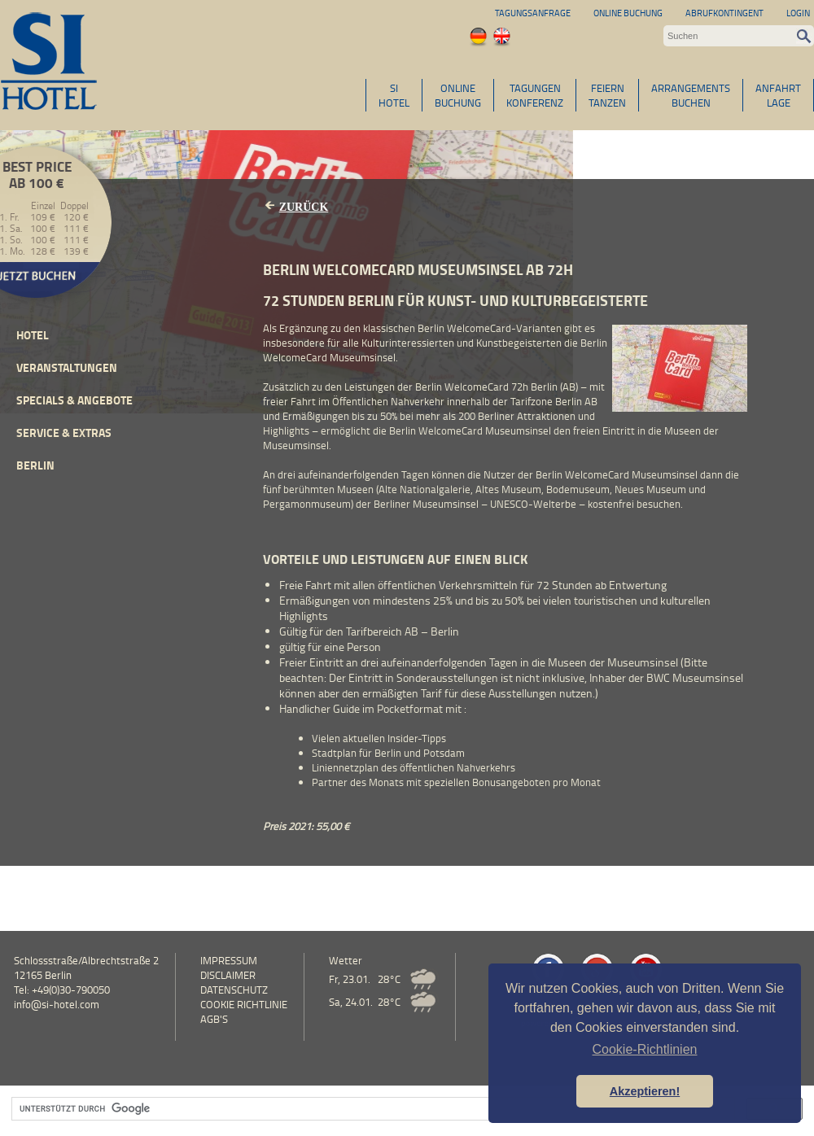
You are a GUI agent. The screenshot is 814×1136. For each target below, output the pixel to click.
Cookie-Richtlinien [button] (645, 1049)
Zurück (304, 207)
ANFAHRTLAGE (778, 95)
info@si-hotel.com (56, 1004)
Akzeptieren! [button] (645, 1091)
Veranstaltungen (66, 367)
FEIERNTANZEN (607, 95)
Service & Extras (64, 432)
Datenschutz (234, 989)
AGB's (214, 1018)
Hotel (32, 334)
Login (798, 13)
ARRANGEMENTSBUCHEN (690, 95)
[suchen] (372, 1109)
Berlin (35, 465)
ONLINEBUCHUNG (458, 95)
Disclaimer (228, 975)
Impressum (228, 960)
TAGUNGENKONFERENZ (534, 95)
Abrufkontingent (724, 13)
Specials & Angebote (74, 400)
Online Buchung (628, 13)
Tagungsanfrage (533, 13)
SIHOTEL (394, 95)
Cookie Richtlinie (243, 1004)
